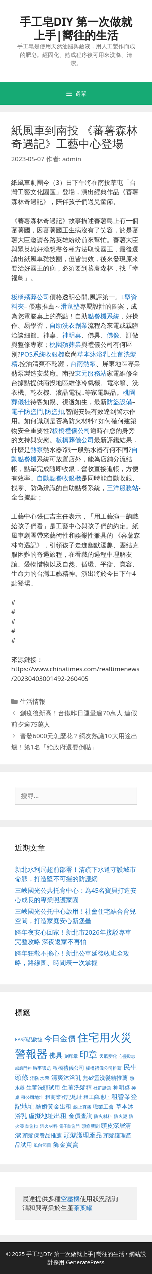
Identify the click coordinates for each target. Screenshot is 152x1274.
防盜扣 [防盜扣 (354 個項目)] (31, 1126)
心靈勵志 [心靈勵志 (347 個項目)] (127, 1056)
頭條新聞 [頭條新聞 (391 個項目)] (91, 1126)
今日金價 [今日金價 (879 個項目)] (60, 1038)
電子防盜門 (27, 411)
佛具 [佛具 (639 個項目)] (56, 1055)
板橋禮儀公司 (71, 430)
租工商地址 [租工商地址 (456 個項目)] (96, 1096)
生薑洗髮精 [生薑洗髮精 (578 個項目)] (77, 1087)
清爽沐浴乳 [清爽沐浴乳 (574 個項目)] (66, 1077)
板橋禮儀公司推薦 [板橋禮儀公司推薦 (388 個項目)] (104, 1068)
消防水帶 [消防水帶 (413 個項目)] (39, 1078)
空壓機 (70, 1198)
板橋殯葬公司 (30, 297)
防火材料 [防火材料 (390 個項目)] (103, 1116)
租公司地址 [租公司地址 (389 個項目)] (32, 1097)
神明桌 (71, 335)
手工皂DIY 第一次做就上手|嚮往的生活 (76, 28)
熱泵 (36, 449)
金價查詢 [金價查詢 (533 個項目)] (80, 1116)
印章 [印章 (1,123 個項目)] (88, 1054)
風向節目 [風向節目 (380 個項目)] (42, 1145)
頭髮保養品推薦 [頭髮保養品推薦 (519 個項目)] (42, 1135)
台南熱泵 (83, 363)
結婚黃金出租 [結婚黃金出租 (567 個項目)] (54, 1106)
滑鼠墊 (70, 306)
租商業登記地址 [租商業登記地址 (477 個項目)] (63, 1096)
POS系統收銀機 (42, 354)
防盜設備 (119, 401)
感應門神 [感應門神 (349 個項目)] (23, 1068)
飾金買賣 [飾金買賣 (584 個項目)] (66, 1144)
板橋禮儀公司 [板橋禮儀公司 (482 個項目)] (68, 1067)
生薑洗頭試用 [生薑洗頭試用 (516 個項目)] (43, 1087)
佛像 (113, 335)
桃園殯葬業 (65, 344)
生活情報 (32, 701)
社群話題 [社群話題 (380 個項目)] (102, 1088)
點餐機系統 (103, 316)
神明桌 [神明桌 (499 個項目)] (121, 1087)
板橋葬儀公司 (75, 440)
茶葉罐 (82, 1207)
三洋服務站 (123, 487)
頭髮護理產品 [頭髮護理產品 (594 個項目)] (83, 1135)
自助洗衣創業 (68, 325)
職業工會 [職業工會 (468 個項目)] (103, 1106)
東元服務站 (91, 373)
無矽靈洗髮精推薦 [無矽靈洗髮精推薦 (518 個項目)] (105, 1078)
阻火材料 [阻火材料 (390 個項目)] (49, 1126)
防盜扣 (54, 411)
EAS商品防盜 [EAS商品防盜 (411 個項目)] (29, 1039)
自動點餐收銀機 (59, 478)
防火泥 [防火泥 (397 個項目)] (120, 1116)
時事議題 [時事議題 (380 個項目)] (42, 1068)
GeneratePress (85, 1262)
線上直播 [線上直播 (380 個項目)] (82, 1107)
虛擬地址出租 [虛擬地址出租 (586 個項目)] (47, 1115)
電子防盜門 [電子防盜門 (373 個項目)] (69, 1126)
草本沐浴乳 (93, 354)
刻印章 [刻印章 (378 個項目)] (71, 1056)
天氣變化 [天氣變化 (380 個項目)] (108, 1056)
